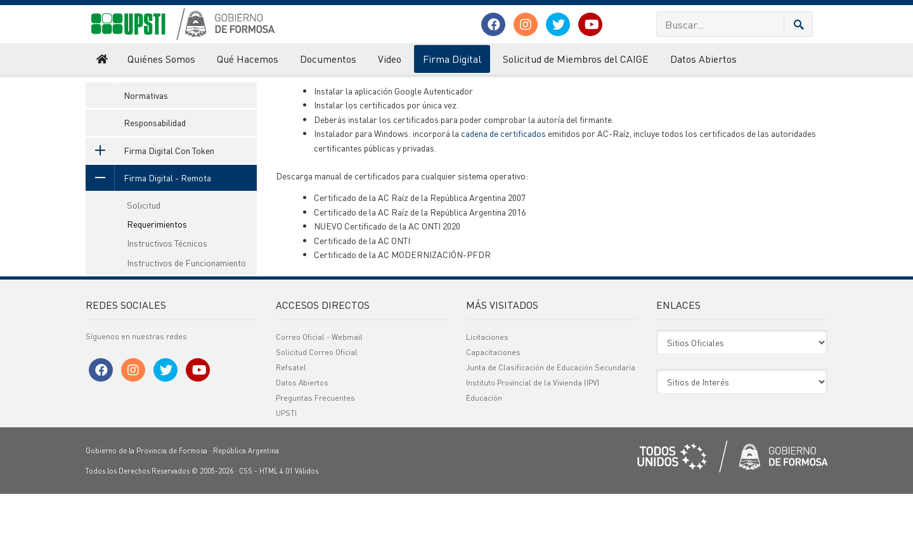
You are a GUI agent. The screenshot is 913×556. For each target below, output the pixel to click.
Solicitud (143, 267)
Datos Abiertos (703, 58)
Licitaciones (487, 399)
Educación (484, 460)
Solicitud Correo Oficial (317, 414)
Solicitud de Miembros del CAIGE (576, 58)
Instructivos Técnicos (167, 305)
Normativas (146, 157)
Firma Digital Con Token (150, 212)
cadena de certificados (503, 196)
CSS (245, 533)
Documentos (328, 58)
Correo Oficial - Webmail (319, 399)
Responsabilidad (155, 185)
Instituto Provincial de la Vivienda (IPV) (532, 444)
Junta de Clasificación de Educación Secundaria (550, 429)
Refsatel (291, 429)
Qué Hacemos (247, 58)
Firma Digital (452, 58)
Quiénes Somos (161, 58)
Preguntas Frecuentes (315, 460)
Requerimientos (282, 87)
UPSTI (95, 87)
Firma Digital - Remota (207, 87)
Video (389, 58)
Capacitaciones (493, 414)
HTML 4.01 (276, 533)
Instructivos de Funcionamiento (186, 324)
